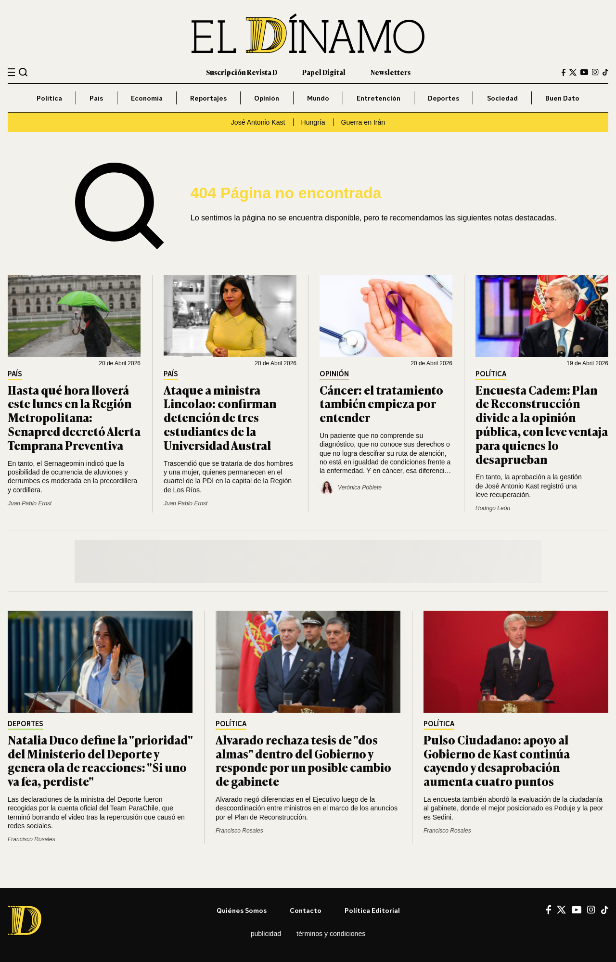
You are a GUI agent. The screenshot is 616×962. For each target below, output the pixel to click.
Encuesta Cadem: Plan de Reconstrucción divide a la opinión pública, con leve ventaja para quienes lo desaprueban (541, 424)
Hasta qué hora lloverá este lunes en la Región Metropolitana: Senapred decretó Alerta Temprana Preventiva (74, 417)
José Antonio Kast (258, 122)
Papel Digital (324, 72)
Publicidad (266, 933)
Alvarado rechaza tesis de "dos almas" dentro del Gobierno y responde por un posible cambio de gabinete (303, 760)
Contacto (305, 910)
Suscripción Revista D (241, 72)
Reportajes (208, 98)
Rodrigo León (492, 508)
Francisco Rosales (31, 839)
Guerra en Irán (363, 122)
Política (49, 98)
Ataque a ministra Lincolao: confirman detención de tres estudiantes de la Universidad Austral (220, 417)
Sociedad (502, 98)
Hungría (313, 122)
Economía (147, 98)
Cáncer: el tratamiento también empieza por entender (381, 403)
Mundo (318, 98)
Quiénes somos (242, 910)
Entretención (378, 98)
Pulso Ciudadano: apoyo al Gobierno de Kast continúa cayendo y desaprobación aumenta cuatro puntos (497, 760)
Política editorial (372, 910)
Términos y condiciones (330, 933)
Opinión (266, 98)
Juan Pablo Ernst (29, 503)
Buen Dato (562, 98)
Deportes (443, 98)
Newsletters (391, 72)
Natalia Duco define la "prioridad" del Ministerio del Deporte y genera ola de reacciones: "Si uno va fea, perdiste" (100, 760)
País (96, 98)
